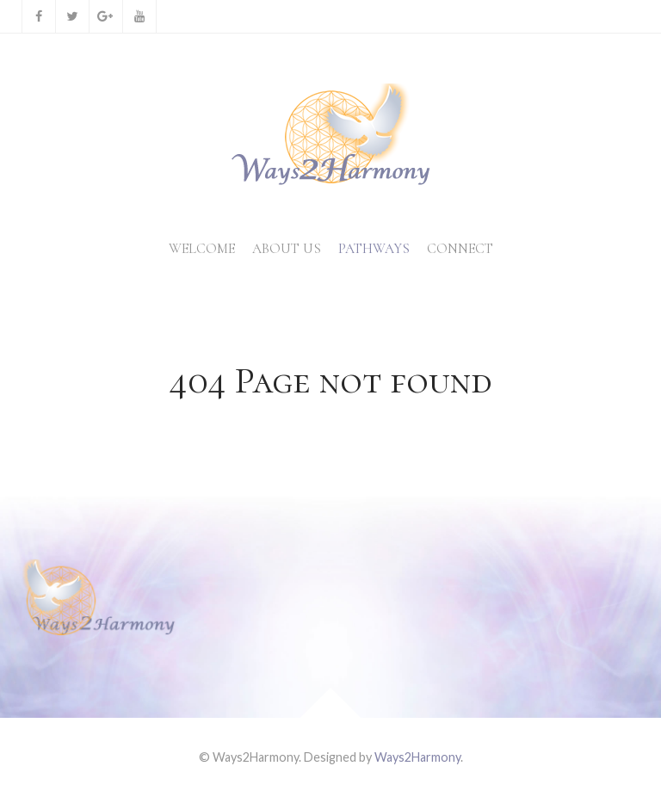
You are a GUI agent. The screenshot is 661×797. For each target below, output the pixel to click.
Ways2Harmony (417, 757)
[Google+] (106, 16)
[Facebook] (39, 16)
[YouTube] (139, 16)
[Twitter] (72, 16)
